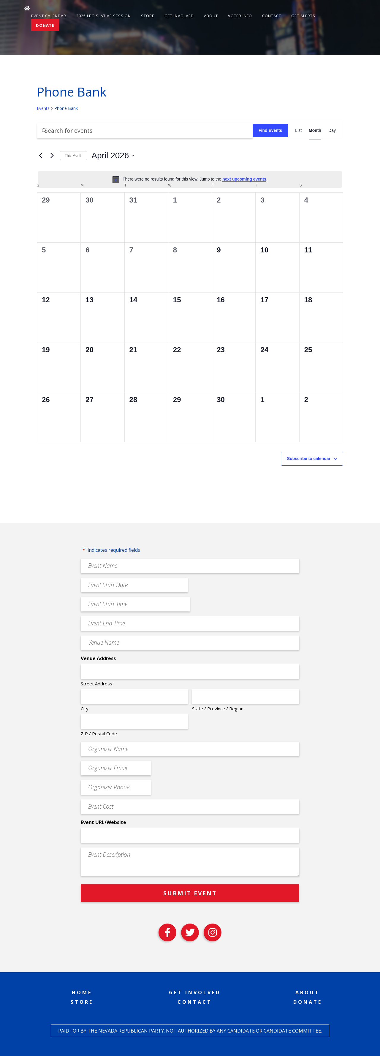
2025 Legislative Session (103, 15)
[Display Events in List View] (298, 130)
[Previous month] (40, 155)
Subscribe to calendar (308, 458)
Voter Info (240, 15)
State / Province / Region (217, 709)
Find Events (270, 130)
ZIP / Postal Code (99, 733)
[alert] (190, 179)
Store (147, 15)
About (211, 15)
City (84, 709)
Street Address (96, 684)
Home (82, 992)
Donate (45, 25)
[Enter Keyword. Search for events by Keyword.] (145, 130)
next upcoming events (244, 179)
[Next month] (52, 155)
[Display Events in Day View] (332, 130)
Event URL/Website (103, 822)
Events (43, 108)
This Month (73, 156)
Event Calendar (48, 15)
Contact (271, 15)
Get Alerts (303, 15)
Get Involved (179, 15)
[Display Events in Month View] (315, 130)
